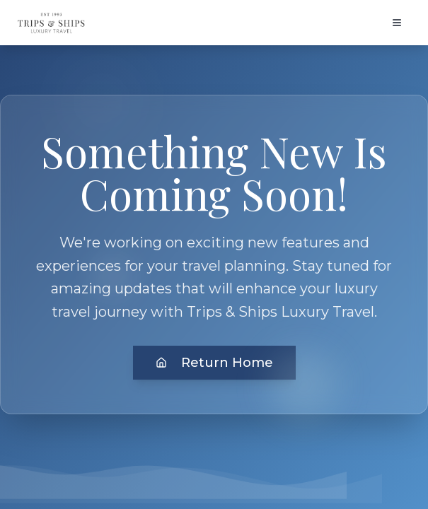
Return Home (214, 362)
